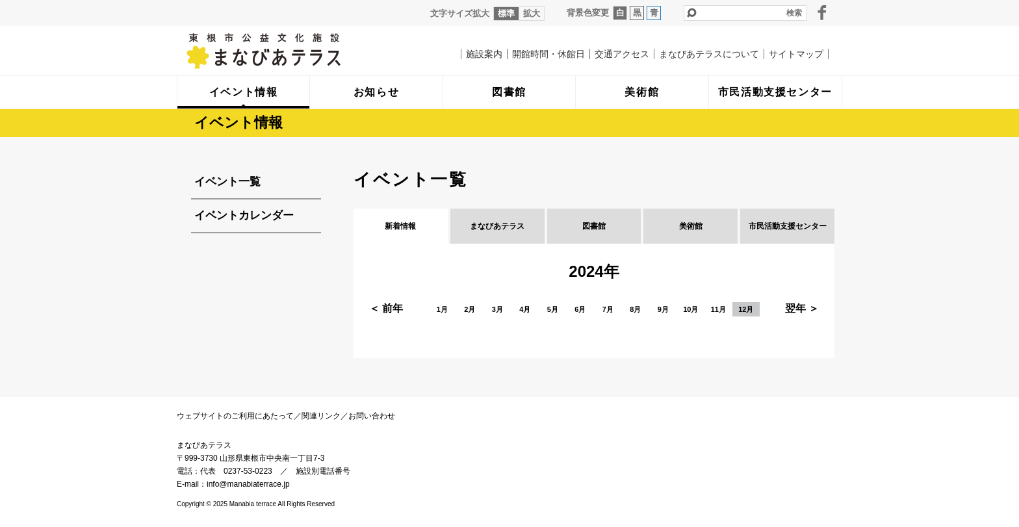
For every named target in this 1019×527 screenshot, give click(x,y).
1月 (442, 309)
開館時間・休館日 (548, 54)
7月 (607, 309)
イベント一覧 (227, 181)
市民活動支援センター (788, 226)
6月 (580, 309)
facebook (822, 12)
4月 (524, 309)
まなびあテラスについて (709, 54)
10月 (690, 309)
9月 (663, 309)
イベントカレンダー (244, 215)
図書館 (594, 226)
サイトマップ (796, 54)
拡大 (531, 13)
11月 (718, 309)
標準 (506, 13)
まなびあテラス (290, 50)
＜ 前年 (386, 308)
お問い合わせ (371, 415)
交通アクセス (622, 54)
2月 (469, 309)
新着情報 (400, 226)
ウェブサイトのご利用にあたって (235, 415)
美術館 (691, 226)
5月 (552, 309)
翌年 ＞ (802, 308)
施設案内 (484, 54)
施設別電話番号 (323, 471)
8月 (635, 309)
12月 (745, 309)
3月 (497, 309)
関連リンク (321, 415)
